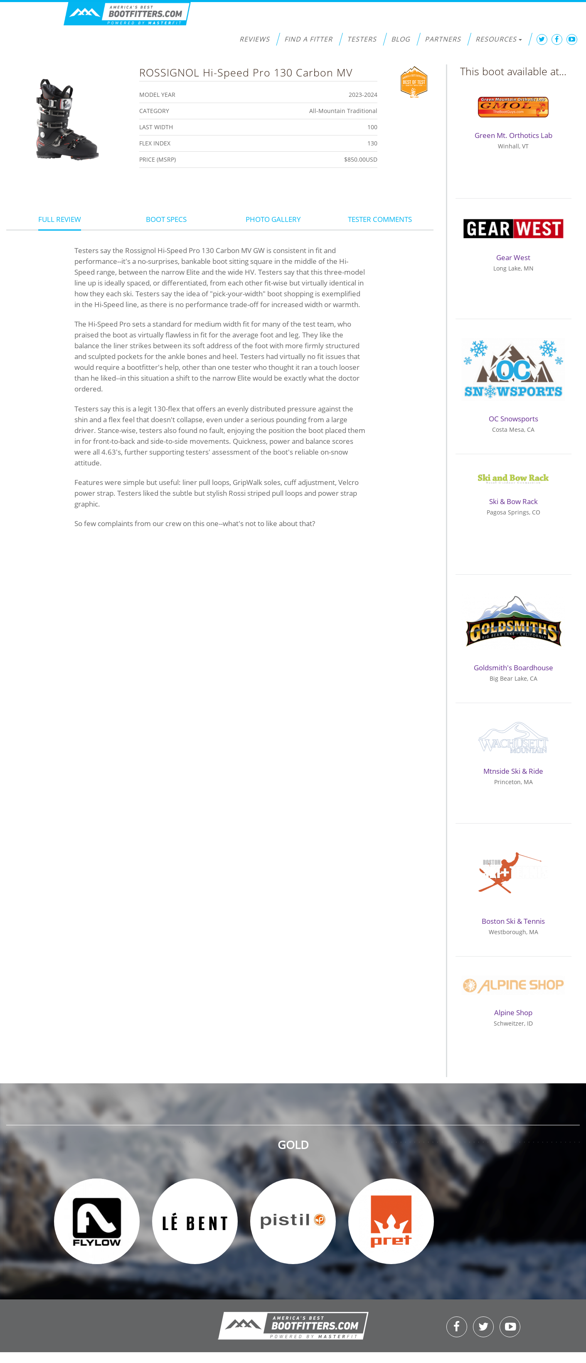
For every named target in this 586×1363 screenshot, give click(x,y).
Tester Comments (380, 219)
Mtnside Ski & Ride (513, 771)
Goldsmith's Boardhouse (513, 667)
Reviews (254, 39)
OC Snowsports (513, 418)
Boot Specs (166, 219)
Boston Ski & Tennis (513, 921)
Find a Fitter (308, 39)
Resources (498, 39)
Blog (400, 39)
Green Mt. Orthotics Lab (513, 135)
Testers (362, 39)
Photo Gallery (273, 219)
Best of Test (414, 81)
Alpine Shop (513, 1012)
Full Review (59, 219)
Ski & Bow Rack (513, 501)
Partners (443, 39)
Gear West (513, 257)
